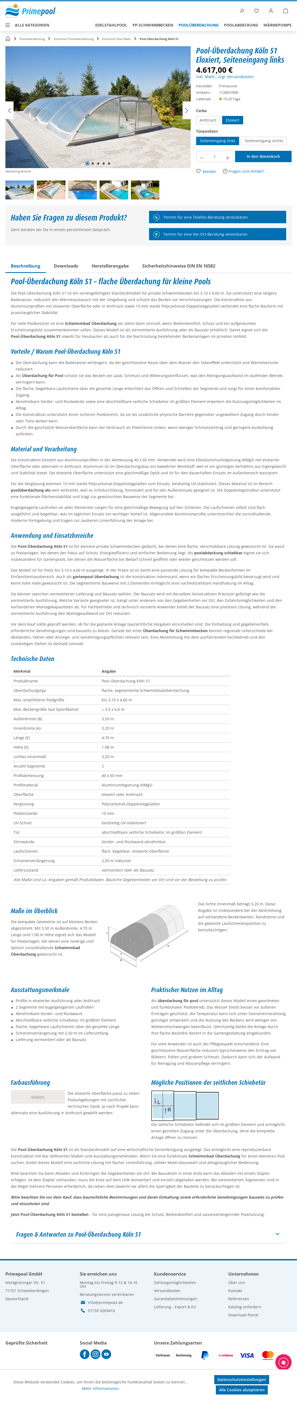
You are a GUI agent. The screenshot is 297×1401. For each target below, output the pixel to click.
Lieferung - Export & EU (175, 1306)
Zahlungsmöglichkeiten (175, 1282)
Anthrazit (208, 120)
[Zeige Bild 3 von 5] (98, 163)
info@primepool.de (105, 1302)
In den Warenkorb (263, 156)
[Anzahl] (215, 156)
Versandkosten (167, 1290)
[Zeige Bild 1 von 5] (87, 163)
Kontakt (235, 1290)
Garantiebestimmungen (175, 1298)
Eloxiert (232, 120)
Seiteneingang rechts (264, 140)
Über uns (236, 1282)
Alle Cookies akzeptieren (242, 1389)
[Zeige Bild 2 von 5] (93, 163)
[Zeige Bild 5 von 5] (109, 163)
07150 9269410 (101, 1310)
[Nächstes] (187, 110)
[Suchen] (242, 10)
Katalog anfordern (244, 1306)
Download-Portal (243, 1314)
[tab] (25, 266)
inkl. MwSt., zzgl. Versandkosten (225, 76)
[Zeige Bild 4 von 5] (104, 163)
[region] (100, 124)
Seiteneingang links (217, 140)
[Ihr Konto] (271, 10)
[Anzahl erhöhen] (227, 156)
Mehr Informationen (100, 1388)
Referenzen (238, 1298)
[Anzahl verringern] (201, 156)
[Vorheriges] (9, 110)
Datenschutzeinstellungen (241, 1379)
